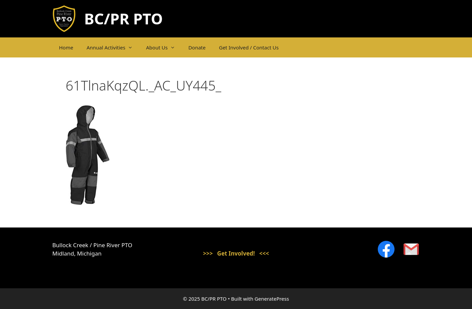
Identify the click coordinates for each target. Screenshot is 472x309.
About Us (164, 47)
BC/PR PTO (123, 18)
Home (66, 47)
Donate (197, 47)
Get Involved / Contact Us (249, 47)
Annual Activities (113, 47)
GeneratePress (272, 298)
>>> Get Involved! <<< (236, 253)
